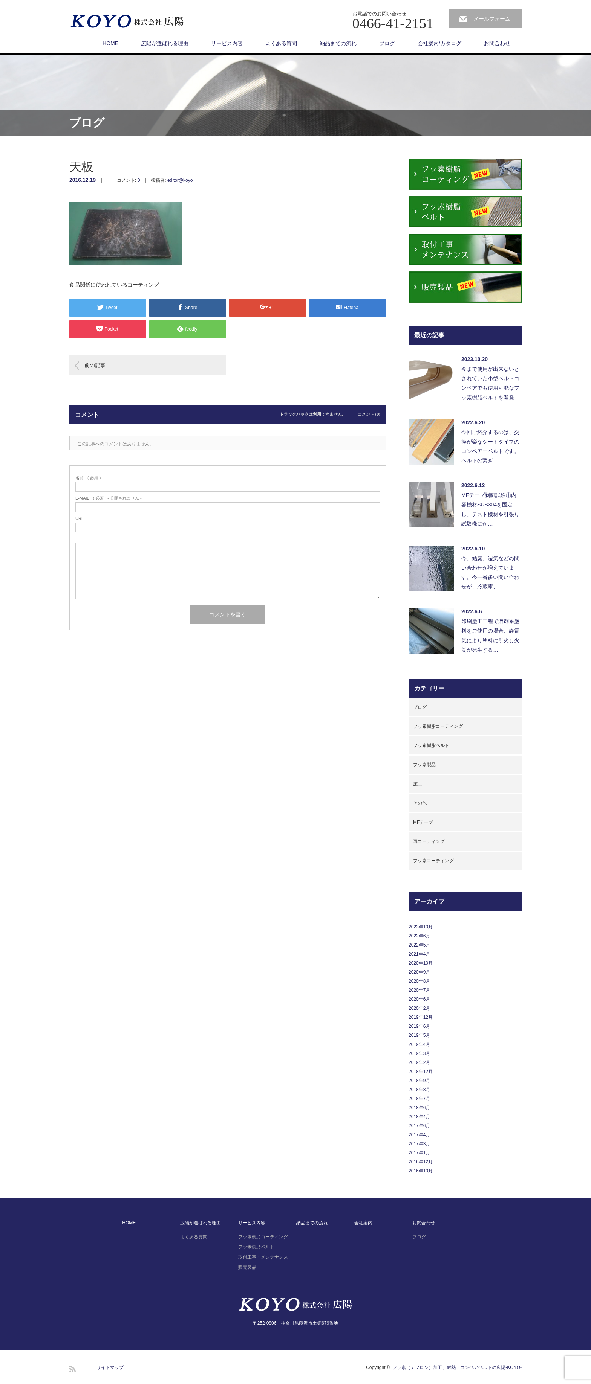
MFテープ (423, 822)
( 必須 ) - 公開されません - (108, 498)
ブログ (387, 43)
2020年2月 (419, 1008)
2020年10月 (421, 963)
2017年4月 (419, 1134)
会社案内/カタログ (439, 43)
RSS (72, 1369)
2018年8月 (419, 1089)
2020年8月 (419, 981)
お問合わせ (497, 43)
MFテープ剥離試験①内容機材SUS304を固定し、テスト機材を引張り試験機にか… (490, 509)
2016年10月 (421, 1171)
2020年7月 (419, 990)
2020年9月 (419, 972)
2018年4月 (419, 1116)
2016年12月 (421, 1162)
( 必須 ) (88, 478)
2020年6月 (419, 999)
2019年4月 (419, 1044)
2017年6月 (419, 1125)
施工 (417, 784)
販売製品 (247, 1267)
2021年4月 (419, 954)
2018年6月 (419, 1107)
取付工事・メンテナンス (263, 1257)
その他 (420, 803)
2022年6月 (419, 936)
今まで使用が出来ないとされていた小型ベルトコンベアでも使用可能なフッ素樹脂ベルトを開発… (490, 383)
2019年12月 (421, 1017)
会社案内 (363, 1223)
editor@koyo (180, 180)
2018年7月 (419, 1098)
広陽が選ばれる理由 (164, 43)
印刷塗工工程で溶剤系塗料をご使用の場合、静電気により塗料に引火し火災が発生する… (490, 635)
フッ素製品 (424, 764)
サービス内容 (227, 43)
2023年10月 (421, 927)
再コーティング (429, 841)
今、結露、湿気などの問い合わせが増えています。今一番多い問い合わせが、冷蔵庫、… (490, 572)
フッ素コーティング (433, 860)
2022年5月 (419, 945)
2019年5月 (419, 1035)
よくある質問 (281, 43)
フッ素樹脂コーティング (438, 726)
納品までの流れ (338, 43)
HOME (110, 43)
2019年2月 (419, 1062)
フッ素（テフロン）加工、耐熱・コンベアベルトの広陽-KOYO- (457, 1367)
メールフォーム (491, 19)
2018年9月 (419, 1080)
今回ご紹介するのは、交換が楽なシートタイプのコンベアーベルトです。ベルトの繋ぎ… (490, 446)
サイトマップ (110, 1367)
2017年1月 (419, 1152)
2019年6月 (419, 1026)
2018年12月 (421, 1071)
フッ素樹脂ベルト (431, 745)
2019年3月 (419, 1053)
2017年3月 (419, 1143)
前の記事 (95, 365)
